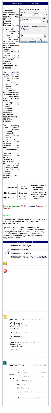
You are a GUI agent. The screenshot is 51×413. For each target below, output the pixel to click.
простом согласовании (11, 73)
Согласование (29, 206)
